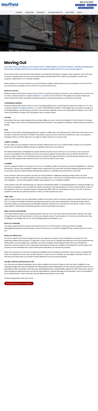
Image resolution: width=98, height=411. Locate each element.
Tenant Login (80, 5)
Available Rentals (55, 12)
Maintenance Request (86, 8)
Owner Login (92, 5)
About (79, 12)
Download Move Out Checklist (19, 283)
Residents (41, 12)
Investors (29, 12)
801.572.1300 (86, 2)
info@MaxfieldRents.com (34, 96)
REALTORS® (70, 12)
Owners (19, 12)
